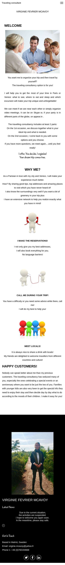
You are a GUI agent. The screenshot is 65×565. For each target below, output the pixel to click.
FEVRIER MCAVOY (38, 11)
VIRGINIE (22, 11)
